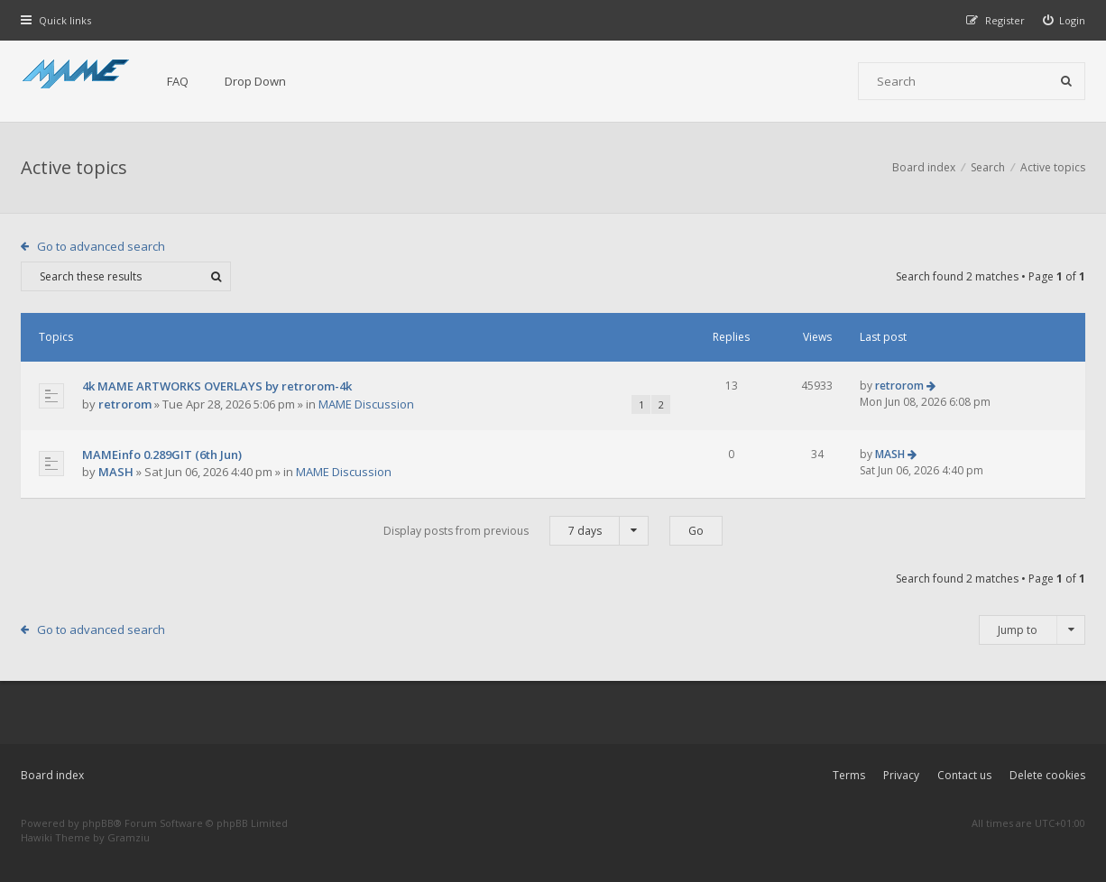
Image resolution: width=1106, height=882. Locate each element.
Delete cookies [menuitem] (1047, 775)
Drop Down (255, 81)
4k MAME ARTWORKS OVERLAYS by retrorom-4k (217, 386)
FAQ (178, 81)
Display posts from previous (516, 531)
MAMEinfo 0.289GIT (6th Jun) (162, 454)
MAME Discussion (366, 404)
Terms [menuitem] (849, 775)
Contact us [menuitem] (964, 775)
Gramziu (128, 837)
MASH (116, 472)
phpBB (98, 823)
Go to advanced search (101, 246)
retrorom (125, 404)
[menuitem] (1064, 20)
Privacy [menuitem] (901, 775)
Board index (52, 775)
